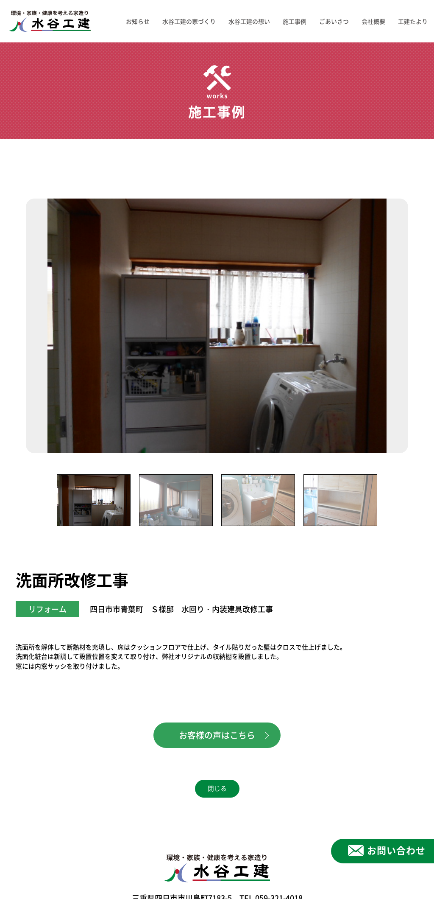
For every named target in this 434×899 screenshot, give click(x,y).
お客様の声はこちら (217, 735)
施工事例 (294, 21)
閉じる (217, 788)
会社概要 (373, 21)
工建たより (413, 21)
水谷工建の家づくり (189, 21)
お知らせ (138, 21)
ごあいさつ (334, 21)
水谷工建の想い (249, 21)
